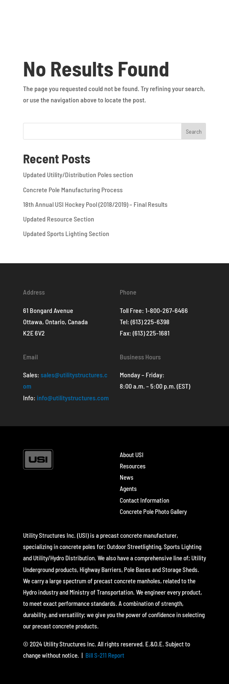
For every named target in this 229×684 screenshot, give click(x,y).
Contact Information (144, 500)
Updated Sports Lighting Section (66, 233)
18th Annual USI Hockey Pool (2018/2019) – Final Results (95, 204)
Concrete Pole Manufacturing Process (73, 189)
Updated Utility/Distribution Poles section (78, 174)
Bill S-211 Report (104, 655)
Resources (133, 466)
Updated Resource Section (58, 219)
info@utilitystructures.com (73, 398)
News (127, 477)
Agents (128, 488)
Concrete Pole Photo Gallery (153, 511)
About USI (132, 454)
